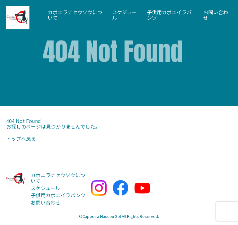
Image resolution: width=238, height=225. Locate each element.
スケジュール (124, 15)
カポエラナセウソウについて (75, 15)
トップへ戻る (21, 138)
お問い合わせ (215, 15)
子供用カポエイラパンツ (169, 15)
